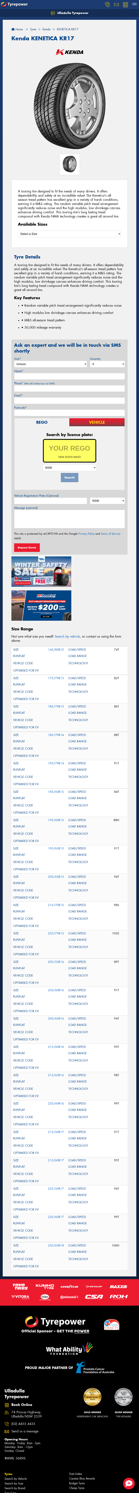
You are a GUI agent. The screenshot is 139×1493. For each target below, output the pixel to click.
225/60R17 (56, 1181)
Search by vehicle (67, 601)
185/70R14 (56, 699)
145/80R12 (56, 614)
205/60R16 (56, 955)
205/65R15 (56, 841)
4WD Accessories (16, 1486)
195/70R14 (56, 728)
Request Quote (27, 547)
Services (11, 1481)
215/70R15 (56, 869)
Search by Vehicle (16, 1443)
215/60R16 (56, 1011)
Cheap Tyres (76, 1452)
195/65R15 (56, 813)
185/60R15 (56, 756)
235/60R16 (56, 1068)
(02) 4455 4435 (23, 1388)
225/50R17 (56, 1153)
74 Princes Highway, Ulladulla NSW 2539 (26, 1379)
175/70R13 (56, 642)
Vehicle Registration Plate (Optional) (36, 496)
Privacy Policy (86, 534)
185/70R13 (56, 671)
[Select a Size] (69, 234)
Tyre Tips (10, 1462)
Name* (18, 371)
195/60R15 (56, 784)
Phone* (34, 383)
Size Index (75, 1438)
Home (17, 29)
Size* (17, 359)
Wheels (10, 1467)
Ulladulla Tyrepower (69, 13)
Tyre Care (10, 1457)
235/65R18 (56, 1210)
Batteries (10, 1491)
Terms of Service (110, 534)
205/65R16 (56, 983)
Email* (18, 395)
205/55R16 (56, 926)
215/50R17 (56, 1096)
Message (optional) (26, 508)
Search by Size (14, 1448)
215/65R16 (56, 1040)
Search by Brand (15, 1453)
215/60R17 (56, 1125)
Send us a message (24, 1396)
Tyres (8, 1438)
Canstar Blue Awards (82, 1443)
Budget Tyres (77, 1448)
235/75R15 (56, 898)
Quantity (95, 359)
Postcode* (20, 408)
